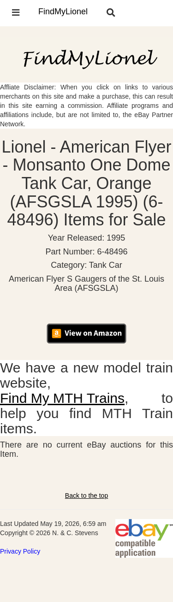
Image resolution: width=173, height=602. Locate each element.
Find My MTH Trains (62, 398)
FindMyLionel (63, 11)
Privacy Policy (20, 551)
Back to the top (86, 495)
